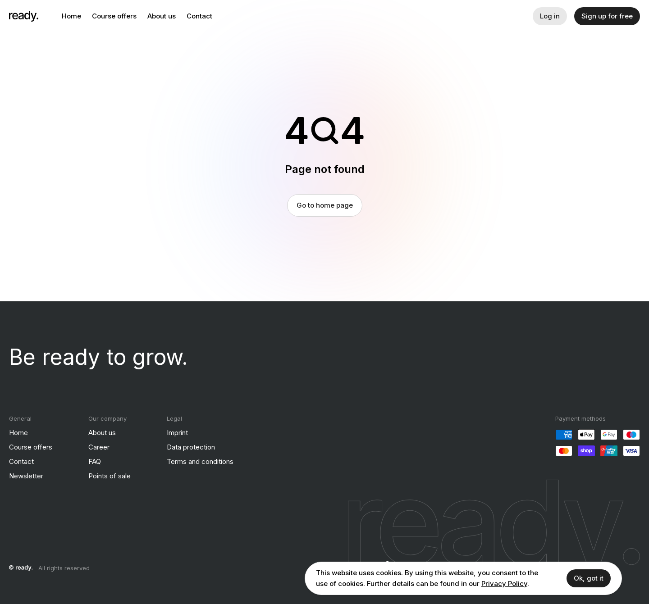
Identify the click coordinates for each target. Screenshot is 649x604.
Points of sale (109, 476)
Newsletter (26, 476)
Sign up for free (607, 16)
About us (161, 16)
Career (99, 447)
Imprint (177, 432)
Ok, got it (588, 578)
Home (71, 16)
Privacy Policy (504, 583)
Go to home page (325, 205)
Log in (550, 16)
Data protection (191, 447)
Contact (199, 16)
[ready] (23, 16)
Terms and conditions (200, 461)
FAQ (94, 461)
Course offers (114, 16)
